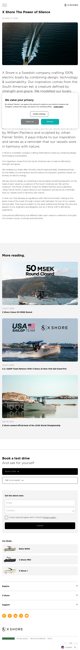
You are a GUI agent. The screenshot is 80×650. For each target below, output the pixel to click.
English (66, 647)
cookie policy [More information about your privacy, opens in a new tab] (58, 107)
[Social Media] (4, 616)
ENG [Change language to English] (65, 643)
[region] (40, 111)
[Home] (12, 629)
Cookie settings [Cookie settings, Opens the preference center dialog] (39, 114)
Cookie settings (8, 639)
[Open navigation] (4, 5)
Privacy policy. (49, 517)
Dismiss (50, 122)
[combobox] (68, 647)
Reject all (30, 122)
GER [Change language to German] (76, 643)
